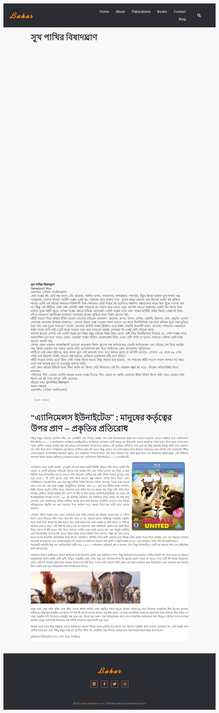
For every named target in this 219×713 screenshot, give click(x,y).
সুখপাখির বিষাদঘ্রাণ (57, 382)
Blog (182, 19)
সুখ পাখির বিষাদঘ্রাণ (64, 36)
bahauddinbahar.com (93, 703)
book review (41, 399)
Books (162, 12)
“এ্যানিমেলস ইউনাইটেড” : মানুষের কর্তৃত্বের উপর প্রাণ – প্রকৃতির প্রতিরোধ (101, 423)
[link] (41, 288)
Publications (141, 12)
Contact (180, 12)
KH (144, 703)
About (120, 12)
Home (104, 12)
